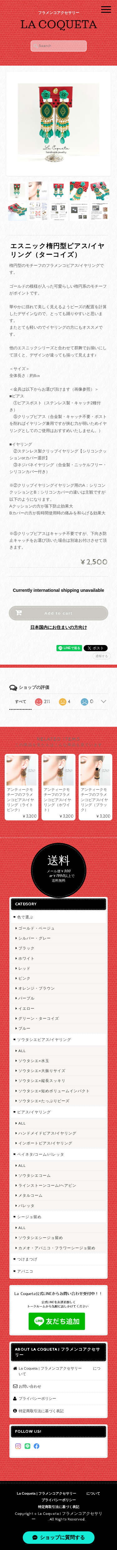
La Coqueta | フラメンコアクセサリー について (59, 1371)
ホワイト (26, 958)
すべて (20, 701)
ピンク (24, 978)
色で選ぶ (25, 917)
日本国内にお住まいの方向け (58, 627)
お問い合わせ (30, 1386)
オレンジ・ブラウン (36, 988)
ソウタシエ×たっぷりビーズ (44, 1101)
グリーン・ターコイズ (38, 1018)
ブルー (24, 1028)
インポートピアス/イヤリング (45, 1143)
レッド (24, 968)
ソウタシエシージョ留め (40, 1238)
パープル (26, 998)
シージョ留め (29, 1217)
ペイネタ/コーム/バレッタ (41, 1154)
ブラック (26, 948)
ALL (22, 1051)
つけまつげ (27, 1259)
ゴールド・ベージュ (36, 928)
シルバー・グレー (34, 938)
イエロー (26, 1008)
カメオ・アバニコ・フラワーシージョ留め (56, 1248)
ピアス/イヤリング (34, 1112)
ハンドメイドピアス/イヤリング (47, 1133)
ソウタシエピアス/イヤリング (44, 1039)
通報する (101, 656)
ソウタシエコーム (34, 1175)
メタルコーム (30, 1195)
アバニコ (25, 1271)
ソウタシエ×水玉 (33, 1061)
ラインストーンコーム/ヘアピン (47, 1185)
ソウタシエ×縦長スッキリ (42, 1081)
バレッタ (26, 1206)
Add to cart (58, 613)
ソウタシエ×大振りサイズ (42, 1071)
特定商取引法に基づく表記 (41, 1411)
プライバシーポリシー (37, 1398)
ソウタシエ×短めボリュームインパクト (54, 1091)
